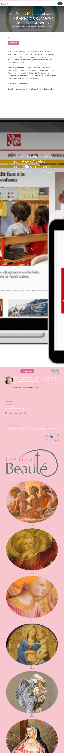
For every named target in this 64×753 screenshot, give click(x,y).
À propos (24, 426)
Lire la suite (32, 94)
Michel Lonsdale (33, 52)
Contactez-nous (9, 404)
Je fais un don (27, 371)
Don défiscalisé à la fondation (39, 384)
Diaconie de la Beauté (17, 57)
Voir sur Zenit (13, 42)
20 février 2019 (22, 73)
